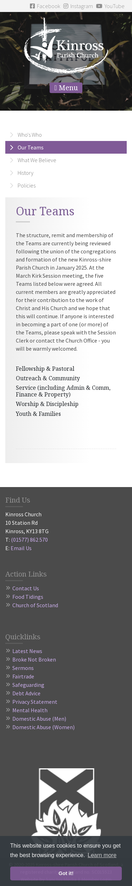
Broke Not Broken (34, 659)
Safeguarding (28, 684)
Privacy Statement (34, 701)
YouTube (110, 6)
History (25, 172)
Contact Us (25, 588)
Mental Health (30, 710)
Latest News (27, 650)
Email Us (21, 548)
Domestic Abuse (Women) (43, 727)
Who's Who (30, 134)
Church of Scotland (35, 605)
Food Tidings (27, 596)
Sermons (23, 667)
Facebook (45, 6)
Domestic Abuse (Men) (39, 718)
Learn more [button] (102, 855)
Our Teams (31, 147)
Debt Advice (26, 693)
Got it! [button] (65, 873)
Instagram (78, 6)
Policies (27, 185)
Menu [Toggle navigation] (65, 87)
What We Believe (37, 160)
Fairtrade (23, 676)
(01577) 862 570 (29, 539)
